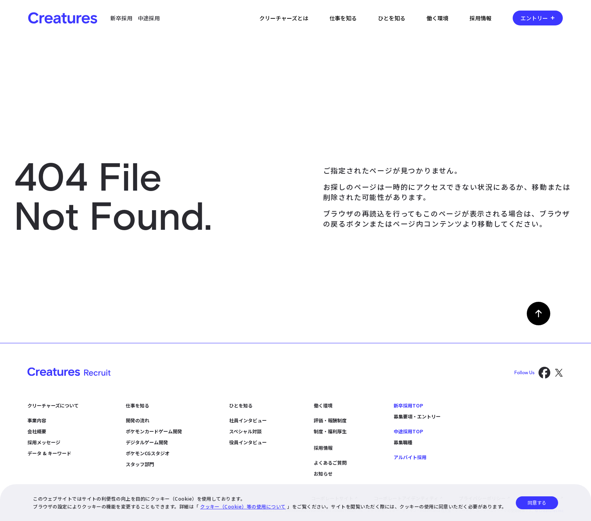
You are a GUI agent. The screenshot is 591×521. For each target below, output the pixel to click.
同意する (537, 502)
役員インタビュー (248, 442)
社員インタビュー (248, 420)
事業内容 (36, 420)
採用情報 (481, 18)
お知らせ (323, 473)
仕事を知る (343, 18)
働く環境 (437, 18)
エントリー (534, 18)
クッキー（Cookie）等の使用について (243, 506)
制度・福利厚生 (330, 431)
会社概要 (36, 431)
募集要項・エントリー (417, 416)
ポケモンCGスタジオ (148, 453)
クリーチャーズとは (283, 18)
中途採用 (149, 18)
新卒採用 (121, 18)
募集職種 (403, 442)
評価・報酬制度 (330, 420)
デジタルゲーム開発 (147, 442)
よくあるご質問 (330, 462)
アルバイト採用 (410, 457)
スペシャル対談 (245, 431)
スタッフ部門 (140, 464)
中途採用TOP (408, 431)
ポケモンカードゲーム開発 (154, 431)
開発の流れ (137, 420)
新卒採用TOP (408, 405)
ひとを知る (391, 18)
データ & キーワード (49, 453)
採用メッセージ (43, 442)
